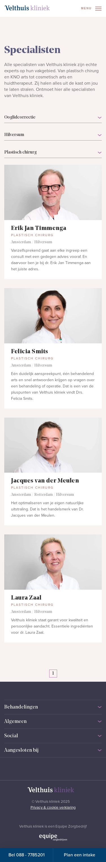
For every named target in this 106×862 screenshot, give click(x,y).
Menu (91, 8)
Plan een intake (79, 855)
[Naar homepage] (27, 8)
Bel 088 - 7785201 (26, 855)
